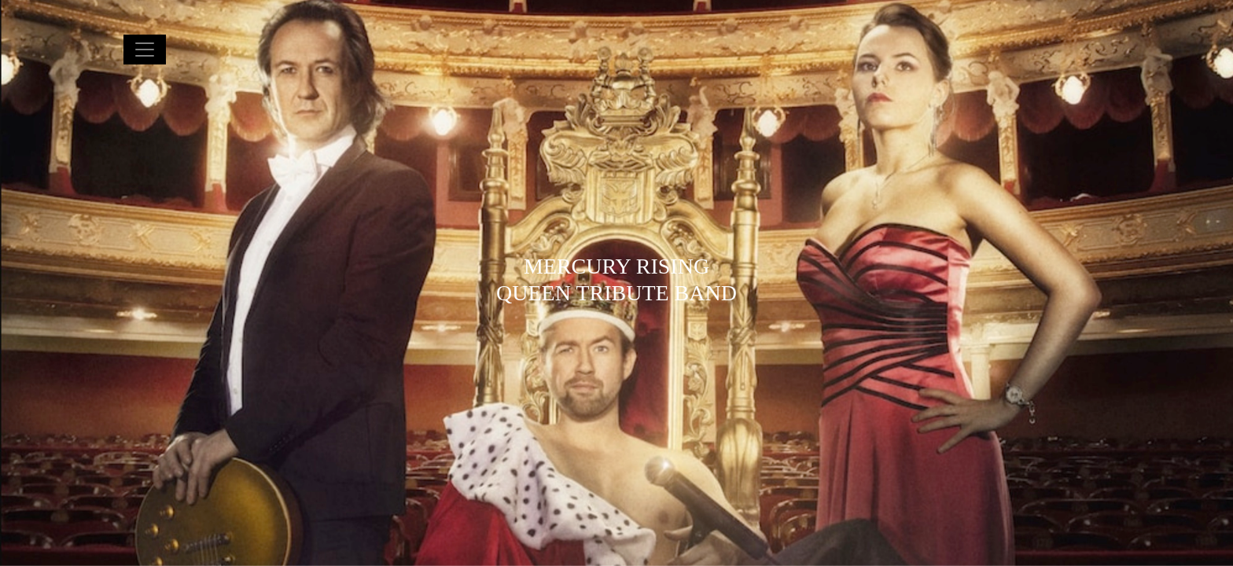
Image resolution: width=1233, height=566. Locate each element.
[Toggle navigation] (144, 49)
